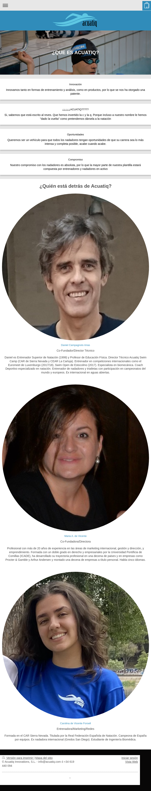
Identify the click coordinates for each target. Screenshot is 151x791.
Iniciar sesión (129, 758)
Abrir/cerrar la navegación (75, 5)
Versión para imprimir (18, 758)
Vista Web (131, 761)
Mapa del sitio (44, 758)
